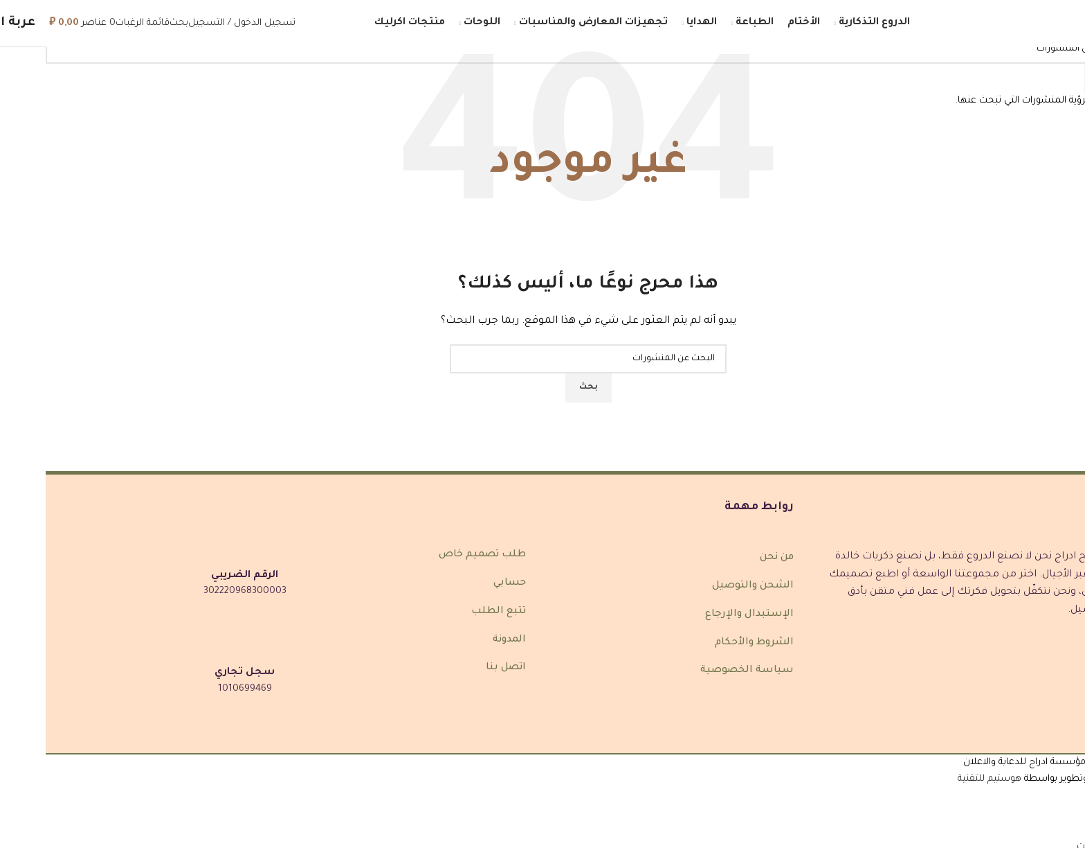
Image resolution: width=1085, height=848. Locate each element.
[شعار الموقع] (1012, 24)
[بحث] (133, 23)
